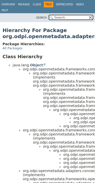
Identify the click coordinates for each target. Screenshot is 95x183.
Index (80, 4)
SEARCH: (41, 17)
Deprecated (64, 4)
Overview (8, 4)
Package (24, 4)
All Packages (12, 48)
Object (36, 65)
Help (5, 10)
